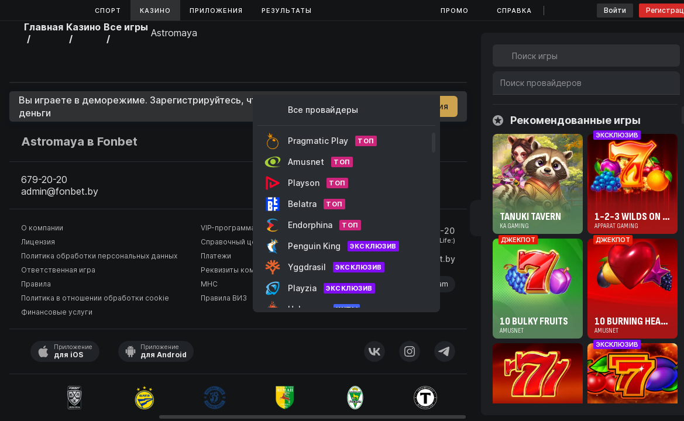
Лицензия (38, 241)
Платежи (216, 255)
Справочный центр (235, 241)
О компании (42, 227)
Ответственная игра (58, 269)
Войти (615, 10)
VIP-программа (228, 227)
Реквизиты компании (238, 269)
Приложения (216, 10)
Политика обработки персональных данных (99, 255)
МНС (209, 283)
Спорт (108, 10)
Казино (155, 10)
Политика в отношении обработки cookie (95, 298)
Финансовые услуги (56, 312)
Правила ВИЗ (224, 298)
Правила (36, 283)
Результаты (287, 10)
